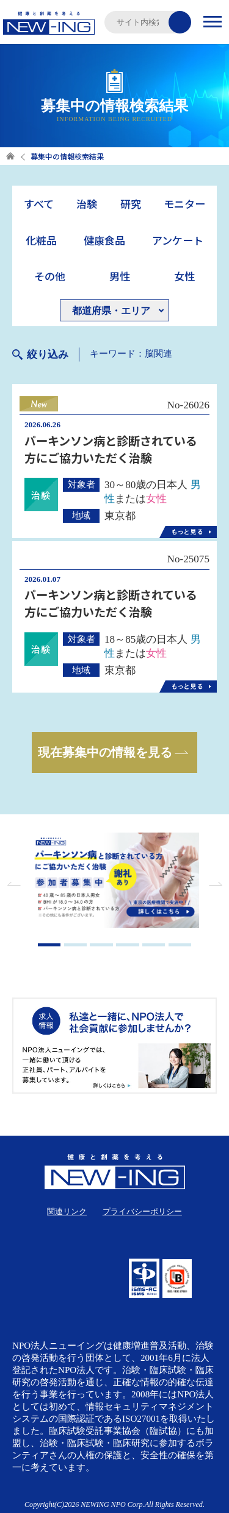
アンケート (177, 240)
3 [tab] (101, 944)
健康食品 (104, 240)
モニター (184, 203)
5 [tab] (153, 944)
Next (214, 884)
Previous (15, 884)
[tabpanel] (115, 882)
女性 (184, 276)
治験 (86, 203)
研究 (130, 203)
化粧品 (41, 240)
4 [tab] (127, 944)
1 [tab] (49, 944)
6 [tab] (180, 944)
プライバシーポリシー (142, 1211)
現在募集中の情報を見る (105, 752)
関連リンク (67, 1211)
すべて (39, 203)
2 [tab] (75, 944)
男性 (119, 276)
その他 (49, 276)
